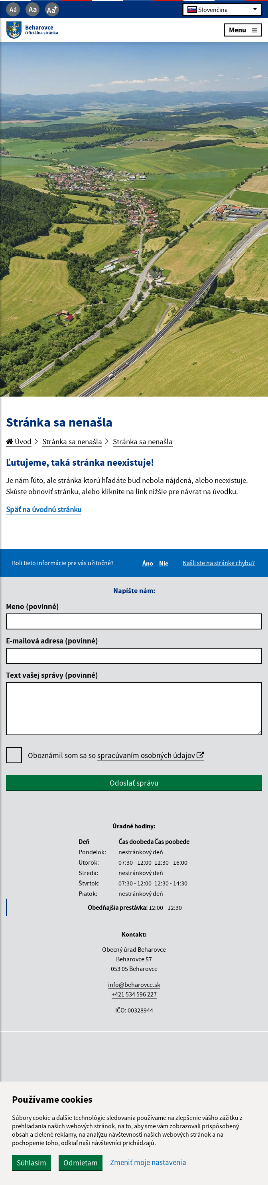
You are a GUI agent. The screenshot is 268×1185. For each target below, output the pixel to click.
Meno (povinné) (32, 606)
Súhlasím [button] (31, 1162)
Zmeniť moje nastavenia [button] (148, 1162)
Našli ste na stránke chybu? (219, 563)
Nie (165, 563)
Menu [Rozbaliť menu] (243, 29)
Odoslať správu (134, 783)
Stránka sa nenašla (72, 441)
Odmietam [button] (80, 1162)
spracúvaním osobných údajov (150, 755)
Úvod (19, 441)
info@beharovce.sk (134, 984)
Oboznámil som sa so (116, 755)
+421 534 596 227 (134, 994)
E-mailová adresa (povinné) (52, 640)
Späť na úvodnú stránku (43, 509)
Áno (149, 563)
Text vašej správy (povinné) (52, 675)
